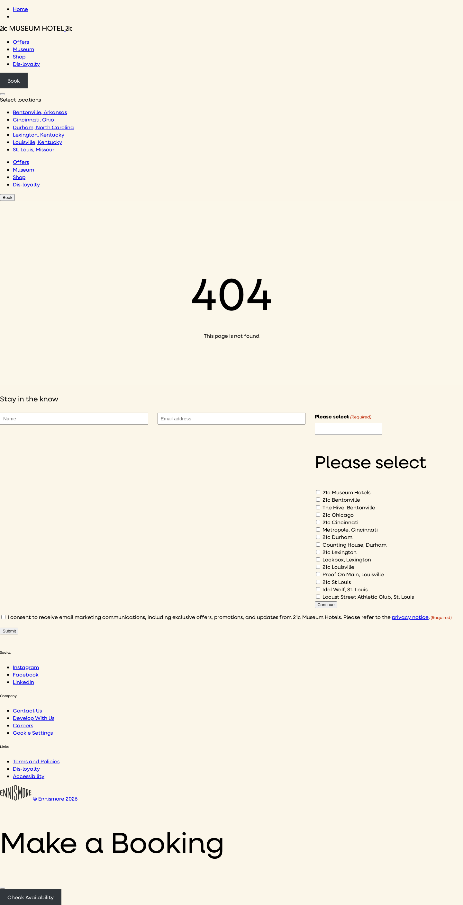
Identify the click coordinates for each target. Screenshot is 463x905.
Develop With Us (33, 717)
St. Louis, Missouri (34, 149)
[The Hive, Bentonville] (318, 507)
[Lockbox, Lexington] (318, 559)
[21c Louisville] (318, 567)
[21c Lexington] (318, 552)
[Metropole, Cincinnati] (318, 529)
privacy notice (410, 617)
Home (20, 8)
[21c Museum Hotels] (318, 492)
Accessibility (28, 776)
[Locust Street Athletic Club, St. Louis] (318, 597)
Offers (21, 41)
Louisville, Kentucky (37, 142)
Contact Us (27, 710)
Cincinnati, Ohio (33, 119)
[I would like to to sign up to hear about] (348, 429)
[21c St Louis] (318, 582)
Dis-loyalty (26, 63)
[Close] (2, 888)
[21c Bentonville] (318, 499)
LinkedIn (23, 681)
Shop (19, 56)
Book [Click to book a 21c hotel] (13, 80)
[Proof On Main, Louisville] (318, 574)
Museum (23, 49)
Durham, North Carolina (43, 127)
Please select (343, 416)
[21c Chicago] (318, 515)
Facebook (26, 674)
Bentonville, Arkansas (40, 112)
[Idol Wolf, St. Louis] (318, 589)
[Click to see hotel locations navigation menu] (2, 94)
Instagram (26, 667)
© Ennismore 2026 (38, 798)
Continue (325, 604)
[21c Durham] (318, 537)
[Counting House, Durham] (318, 544)
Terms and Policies (36, 761)
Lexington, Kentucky (38, 134)
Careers (23, 725)
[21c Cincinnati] (318, 522)
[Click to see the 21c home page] (36, 28)
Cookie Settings (33, 732)
